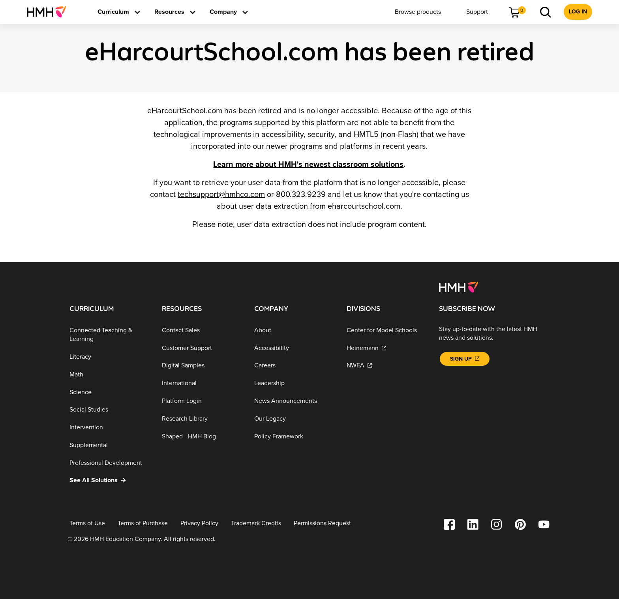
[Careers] (294, 365)
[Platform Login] (202, 401)
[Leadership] (294, 383)
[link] (49, 11)
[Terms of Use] (87, 523)
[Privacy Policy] (199, 523)
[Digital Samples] (202, 365)
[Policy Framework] (294, 436)
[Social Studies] (109, 410)
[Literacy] (109, 357)
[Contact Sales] (202, 330)
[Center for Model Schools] (386, 330)
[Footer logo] (458, 286)
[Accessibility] (294, 348)
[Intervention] (109, 427)
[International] (202, 383)
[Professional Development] (109, 463)
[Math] (109, 375)
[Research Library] (202, 419)
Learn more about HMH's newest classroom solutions (308, 164)
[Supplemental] (109, 445)
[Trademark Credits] (256, 523)
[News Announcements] (294, 401)
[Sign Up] (465, 359)
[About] (294, 330)
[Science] (109, 392)
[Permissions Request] (322, 523)
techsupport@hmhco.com (221, 194)
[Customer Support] (202, 348)
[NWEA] (386, 365)
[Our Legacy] (294, 419)
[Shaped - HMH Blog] (202, 436)
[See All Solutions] (109, 480)
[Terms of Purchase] (142, 523)
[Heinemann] (386, 348)
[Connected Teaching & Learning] (109, 335)
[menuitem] (49, 12)
